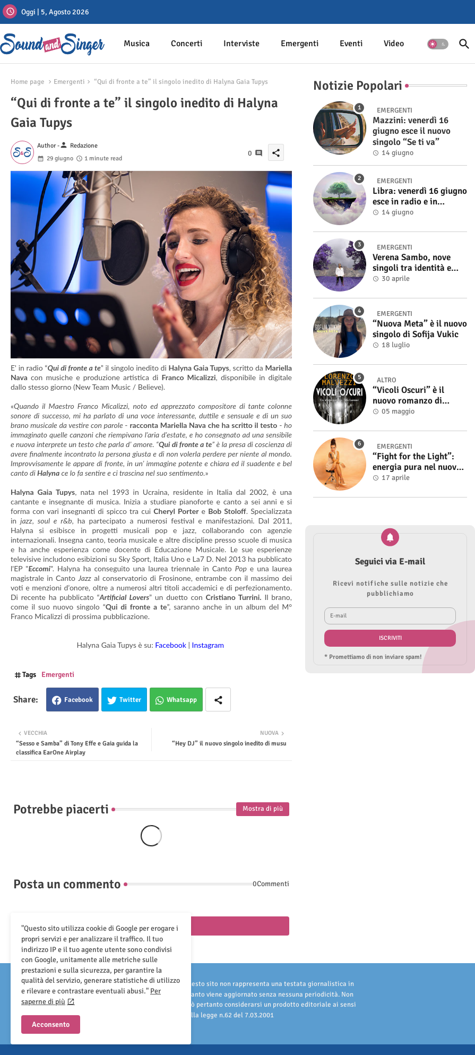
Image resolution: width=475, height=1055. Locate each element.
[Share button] (218, 699)
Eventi (351, 43)
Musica (137, 43)
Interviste (241, 43)
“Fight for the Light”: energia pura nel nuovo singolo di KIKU (417, 462)
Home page (28, 82)
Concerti (186, 43)
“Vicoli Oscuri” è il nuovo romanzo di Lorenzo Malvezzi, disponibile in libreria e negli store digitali (417, 396)
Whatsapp (182, 700)
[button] (437, 44)
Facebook (78, 700)
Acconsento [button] (51, 1024)
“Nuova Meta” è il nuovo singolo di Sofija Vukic (420, 329)
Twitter (130, 700)
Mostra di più (263, 808)
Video (394, 43)
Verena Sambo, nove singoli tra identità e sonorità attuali (412, 263)
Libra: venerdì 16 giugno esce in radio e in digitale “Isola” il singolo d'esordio (420, 197)
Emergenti (299, 43)
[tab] (136, 44)
